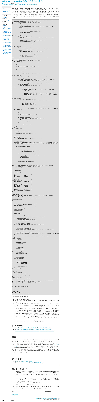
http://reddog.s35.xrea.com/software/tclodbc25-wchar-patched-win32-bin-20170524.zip (34, 331)
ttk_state (4, 25)
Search (15, 4)
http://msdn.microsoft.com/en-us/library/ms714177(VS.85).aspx (29, 362)
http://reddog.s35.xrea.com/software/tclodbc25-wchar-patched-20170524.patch (33, 327)
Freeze (42, 398)
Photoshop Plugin (6, 10)
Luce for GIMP (6, 38)
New (37, 398)
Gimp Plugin (5, 11)
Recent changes (22, 4)
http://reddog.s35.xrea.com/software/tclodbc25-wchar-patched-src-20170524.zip (33, 329)
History (47, 398)
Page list (11, 4)
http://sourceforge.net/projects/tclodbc (23, 361)
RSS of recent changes (32, 4)
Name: (13, 391)
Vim (3, 12)
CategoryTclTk (15, 394)
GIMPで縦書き (6, 20)
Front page (5, 4)
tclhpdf (4, 27)
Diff (45, 398)
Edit (39, 398)
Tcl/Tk (4, 8)
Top (2, 3)
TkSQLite (5, 22)
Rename (57, 398)
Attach (50, 398)
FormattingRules (6, 45)
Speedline (5, 17)
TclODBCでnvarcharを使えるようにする (22, 1)
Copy (54, 398)
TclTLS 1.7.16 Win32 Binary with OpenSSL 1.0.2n (7, 30)
